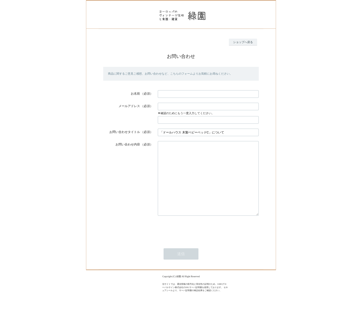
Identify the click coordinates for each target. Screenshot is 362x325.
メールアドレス (129, 106)
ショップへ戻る (243, 42)
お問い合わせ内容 (127, 144)
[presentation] (193, 244)
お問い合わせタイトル (124, 132)
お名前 (135, 93)
